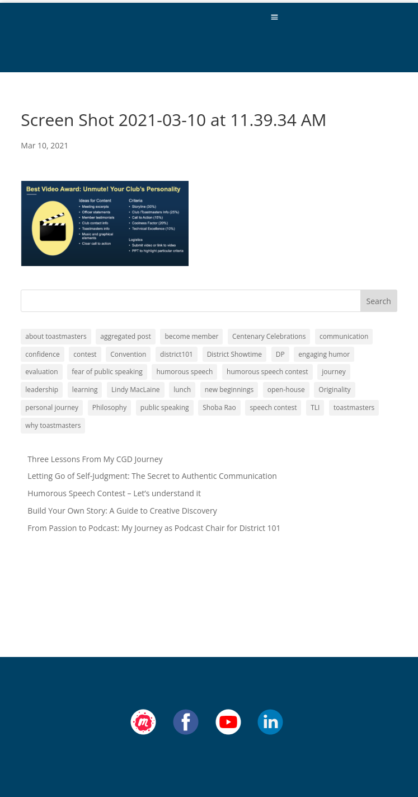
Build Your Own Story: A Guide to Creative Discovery (122, 510)
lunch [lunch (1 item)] (182, 389)
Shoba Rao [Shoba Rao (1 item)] (219, 407)
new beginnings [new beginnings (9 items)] (229, 389)
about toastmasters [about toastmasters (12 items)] (55, 336)
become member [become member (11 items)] (191, 336)
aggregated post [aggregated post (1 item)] (125, 336)
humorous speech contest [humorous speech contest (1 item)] (267, 371)
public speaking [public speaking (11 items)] (164, 407)
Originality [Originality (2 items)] (334, 389)
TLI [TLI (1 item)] (315, 407)
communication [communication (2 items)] (344, 336)
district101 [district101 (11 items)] (176, 354)
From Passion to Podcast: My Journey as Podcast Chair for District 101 (153, 528)
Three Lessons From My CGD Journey (94, 459)
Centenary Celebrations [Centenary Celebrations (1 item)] (269, 336)
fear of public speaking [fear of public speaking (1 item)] (107, 371)
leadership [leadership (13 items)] (41, 389)
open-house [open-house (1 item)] (286, 389)
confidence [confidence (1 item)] (42, 354)
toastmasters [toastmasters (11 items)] (354, 407)
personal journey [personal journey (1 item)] (51, 407)
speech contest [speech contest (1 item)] (273, 407)
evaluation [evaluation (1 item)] (41, 371)
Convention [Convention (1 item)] (128, 354)
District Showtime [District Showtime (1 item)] (234, 354)
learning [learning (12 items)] (85, 389)
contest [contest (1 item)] (84, 354)
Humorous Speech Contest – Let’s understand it (114, 493)
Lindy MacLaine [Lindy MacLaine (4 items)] (135, 389)
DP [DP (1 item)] (280, 354)
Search (379, 301)
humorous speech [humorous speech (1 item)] (184, 371)
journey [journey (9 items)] (334, 371)
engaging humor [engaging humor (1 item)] (324, 354)
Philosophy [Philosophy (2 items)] (109, 407)
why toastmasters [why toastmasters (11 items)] (53, 425)
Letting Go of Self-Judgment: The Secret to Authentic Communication (152, 475)
